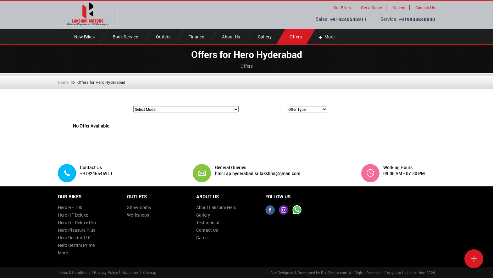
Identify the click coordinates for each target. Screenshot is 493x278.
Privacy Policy (106, 272)
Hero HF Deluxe (73, 215)
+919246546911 (348, 19)
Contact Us (425, 7)
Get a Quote (371, 7)
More (326, 37)
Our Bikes (342, 7)
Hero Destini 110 (74, 238)
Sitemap (149, 272)
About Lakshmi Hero (216, 207)
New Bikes (84, 37)
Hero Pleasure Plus (76, 230)
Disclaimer (130, 272)
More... (65, 253)
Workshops (138, 215)
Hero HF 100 (70, 207)
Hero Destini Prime (76, 245)
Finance (196, 37)
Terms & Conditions (74, 272)
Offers (296, 37)
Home (63, 82)
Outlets (398, 7)
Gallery (265, 37)
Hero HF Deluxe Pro (77, 222)
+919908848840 (417, 19)
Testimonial (207, 222)
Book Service (125, 37)
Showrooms (139, 207)
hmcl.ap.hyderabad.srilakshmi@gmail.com (255, 173)
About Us (231, 37)
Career (202, 238)
